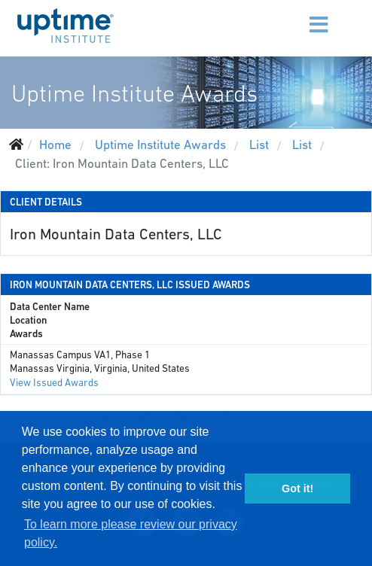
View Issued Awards (54, 382)
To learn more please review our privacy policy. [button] (130, 533)
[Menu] (291, 15)
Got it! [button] (297, 488)
